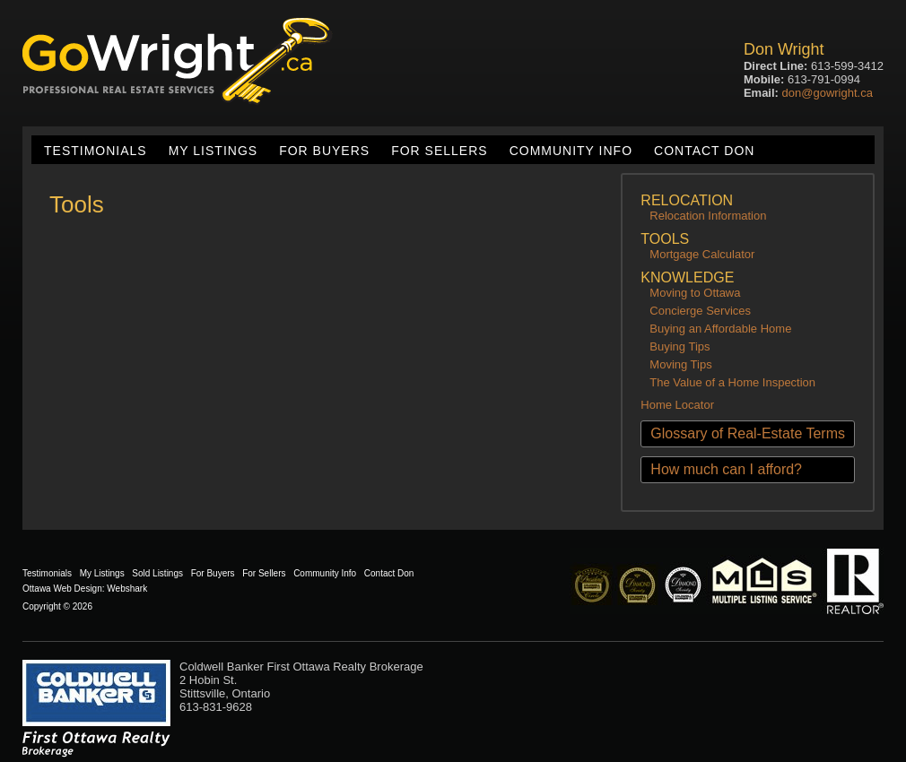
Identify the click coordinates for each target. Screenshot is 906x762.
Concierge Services (700, 310)
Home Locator (677, 404)
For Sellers (439, 150)
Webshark (127, 588)
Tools (664, 239)
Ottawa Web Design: (63, 588)
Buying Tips (679, 346)
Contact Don (704, 150)
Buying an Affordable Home (720, 328)
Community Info (571, 150)
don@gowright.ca (827, 93)
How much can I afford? (726, 469)
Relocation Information (707, 215)
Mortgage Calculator (701, 254)
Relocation (686, 200)
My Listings (213, 150)
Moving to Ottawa (694, 292)
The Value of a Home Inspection (732, 382)
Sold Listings (157, 573)
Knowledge (687, 277)
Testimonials (95, 150)
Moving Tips (680, 364)
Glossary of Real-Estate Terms (747, 433)
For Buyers (324, 150)
